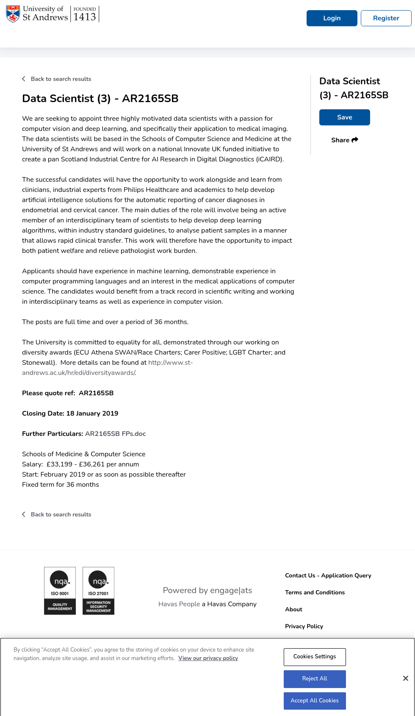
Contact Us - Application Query (328, 576)
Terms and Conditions (315, 592)
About (293, 609)
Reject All (314, 680)
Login (331, 18)
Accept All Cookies (314, 702)
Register (386, 18)
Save (344, 117)
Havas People (179, 604)
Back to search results (56, 79)
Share (344, 140)
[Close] (405, 680)
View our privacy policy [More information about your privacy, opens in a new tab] (208, 660)
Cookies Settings (314, 658)
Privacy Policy (304, 626)
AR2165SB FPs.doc (115, 433)
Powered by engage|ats (207, 590)
